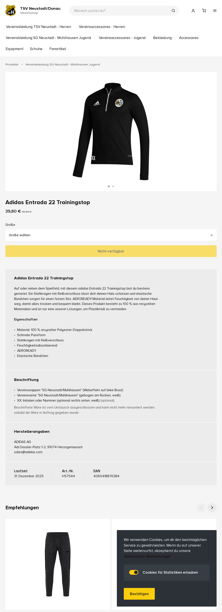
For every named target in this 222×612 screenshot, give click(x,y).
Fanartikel (57, 49)
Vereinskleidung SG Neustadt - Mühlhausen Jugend (48, 38)
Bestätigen (139, 594)
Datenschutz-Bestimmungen (147, 556)
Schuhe (36, 49)
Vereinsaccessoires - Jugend (122, 38)
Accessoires (189, 38)
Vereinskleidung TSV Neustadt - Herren (38, 26)
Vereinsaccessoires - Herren (102, 26)
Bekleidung (162, 38)
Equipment (14, 49)
